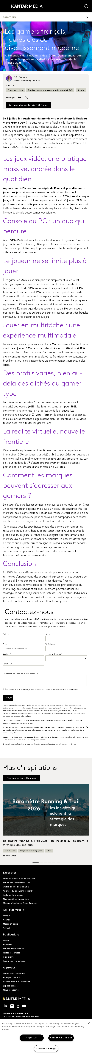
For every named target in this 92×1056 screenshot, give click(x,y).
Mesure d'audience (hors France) (20, 903)
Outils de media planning (16, 887)
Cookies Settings (46, 1049)
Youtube (24, 1006)
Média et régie (10, 924)
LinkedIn (5, 1006)
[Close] (88, 1023)
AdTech (6, 928)
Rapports (7, 944)
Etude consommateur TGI (16, 882)
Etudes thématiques (13, 948)
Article (81, 90)
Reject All (31, 1038)
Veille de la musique (13, 895)
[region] (46, 1037)
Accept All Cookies (61, 1038)
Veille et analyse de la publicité (19, 878)
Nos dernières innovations (16, 899)
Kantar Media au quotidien (16, 981)
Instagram (12, 1006)
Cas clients (8, 957)
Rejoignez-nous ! (11, 977)
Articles (7, 940)
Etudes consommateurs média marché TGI (50, 90)
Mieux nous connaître (14, 973)
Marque (6, 915)
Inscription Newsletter (14, 961)
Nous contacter (11, 990)
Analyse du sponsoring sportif (31, 850)
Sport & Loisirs (15, 90)
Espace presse (10, 986)
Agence (6, 920)
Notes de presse (11, 953)
